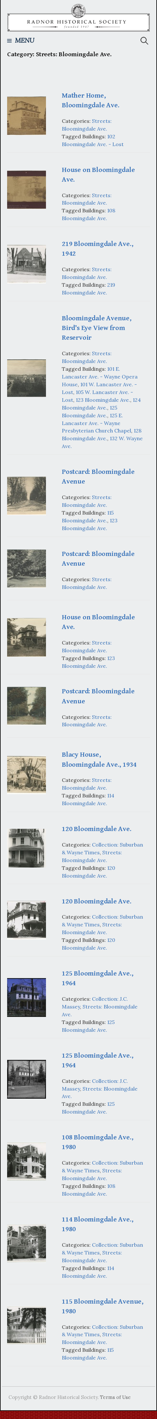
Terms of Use (115, 1397)
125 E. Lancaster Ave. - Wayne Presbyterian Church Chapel (96, 423)
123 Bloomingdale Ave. (103, 400)
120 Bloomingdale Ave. (96, 829)
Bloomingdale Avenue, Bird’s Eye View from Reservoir (96, 328)
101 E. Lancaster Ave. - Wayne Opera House (100, 377)
